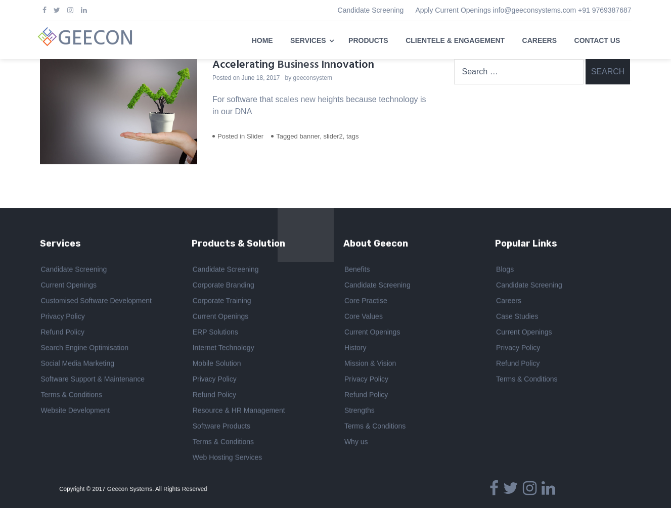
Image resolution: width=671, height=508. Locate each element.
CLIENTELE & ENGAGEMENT (455, 40)
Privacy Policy (63, 317)
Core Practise (365, 302)
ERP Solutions (215, 333)
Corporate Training (222, 302)
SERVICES (308, 40)
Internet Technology (223, 349)
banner (309, 136)
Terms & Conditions (71, 396)
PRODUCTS (368, 40)
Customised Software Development (96, 302)
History (355, 349)
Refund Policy (62, 333)
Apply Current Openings (452, 10)
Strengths (359, 411)
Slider (255, 136)
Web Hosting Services (227, 458)
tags (352, 136)
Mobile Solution (217, 364)
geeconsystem (312, 77)
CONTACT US (597, 40)
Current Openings (69, 286)
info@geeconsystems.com (534, 10)
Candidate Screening (371, 10)
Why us (356, 443)
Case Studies (517, 317)
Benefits (357, 270)
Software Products (221, 427)
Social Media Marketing (78, 364)
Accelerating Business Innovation (293, 65)
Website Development (75, 411)
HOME (262, 40)
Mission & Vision (370, 364)
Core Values (363, 317)
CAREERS (539, 40)
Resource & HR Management (239, 411)
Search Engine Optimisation (85, 349)
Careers (508, 302)
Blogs (505, 270)
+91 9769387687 (605, 10)
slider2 (332, 136)
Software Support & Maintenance (93, 380)
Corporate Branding (223, 286)
